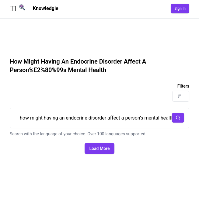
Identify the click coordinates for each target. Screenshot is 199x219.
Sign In (180, 8)
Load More (99, 148)
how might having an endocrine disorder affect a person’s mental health (99, 118)
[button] (178, 118)
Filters (183, 86)
